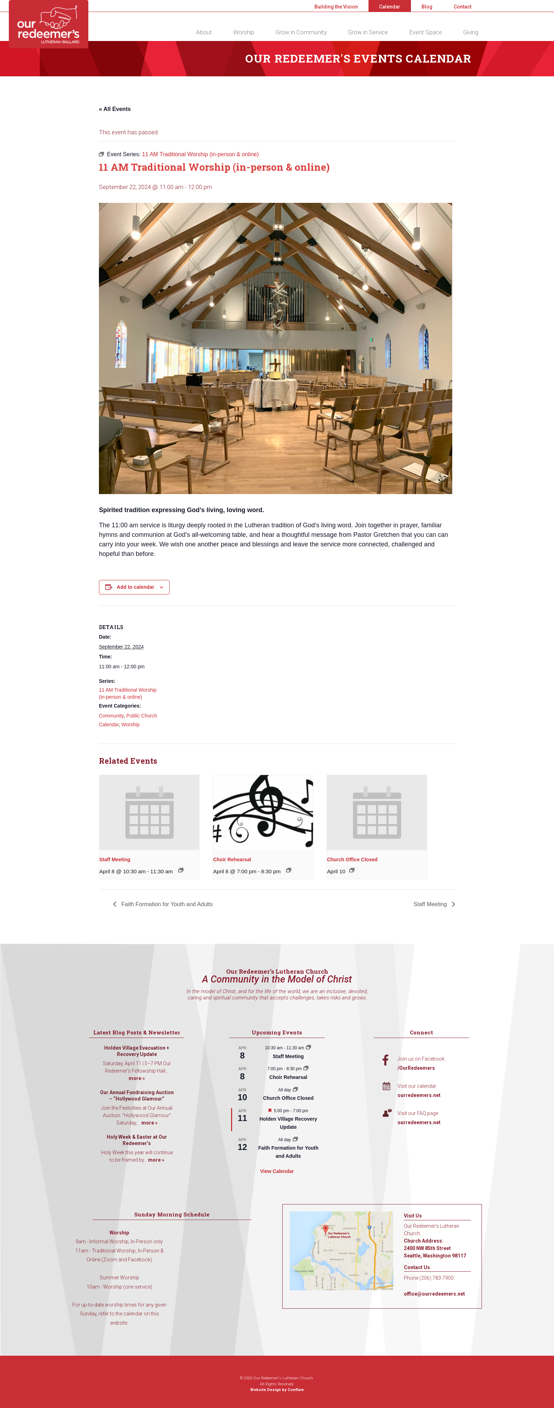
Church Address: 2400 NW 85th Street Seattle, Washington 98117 (435, 1248)
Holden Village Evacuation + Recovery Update (136, 1051)
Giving (470, 32)
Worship (243, 32)
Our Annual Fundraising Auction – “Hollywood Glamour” (137, 1096)
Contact (462, 7)
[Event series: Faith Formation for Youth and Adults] (295, 1139)
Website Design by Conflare (277, 1390)
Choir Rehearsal (232, 859)
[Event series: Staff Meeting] (180, 870)
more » (137, 1078)
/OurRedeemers (416, 1068)
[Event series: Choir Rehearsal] (288, 870)
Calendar (389, 7)
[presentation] (149, 812)
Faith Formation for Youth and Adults (166, 904)
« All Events (115, 109)
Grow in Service (368, 32)
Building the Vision (336, 7)
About (204, 32)
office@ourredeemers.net (434, 1294)
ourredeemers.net (419, 1095)
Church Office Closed (352, 859)
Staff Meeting (114, 859)
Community (111, 715)
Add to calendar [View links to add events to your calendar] (135, 587)
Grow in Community (301, 32)
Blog (427, 7)
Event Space (425, 32)
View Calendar (277, 1171)
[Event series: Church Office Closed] (351, 870)
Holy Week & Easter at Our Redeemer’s (137, 1140)
